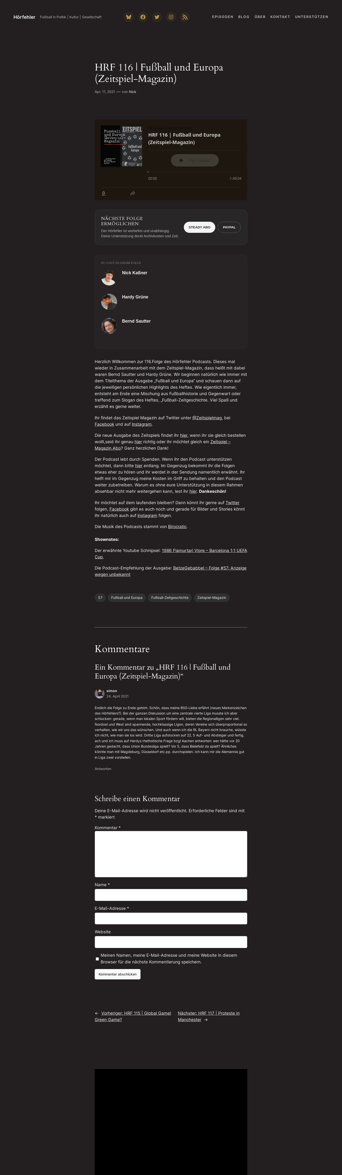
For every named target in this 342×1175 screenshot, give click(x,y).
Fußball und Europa (126, 597)
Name (102, 884)
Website (103, 931)
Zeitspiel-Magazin (211, 597)
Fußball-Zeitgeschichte (169, 597)
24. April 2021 (118, 696)
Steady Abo (199, 227)
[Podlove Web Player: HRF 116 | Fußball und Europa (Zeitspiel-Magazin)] (171, 159)
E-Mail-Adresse (112, 908)
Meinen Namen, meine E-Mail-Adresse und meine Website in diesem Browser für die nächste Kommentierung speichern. (169, 958)
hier (183, 435)
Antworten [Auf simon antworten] (103, 769)
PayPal (229, 227)
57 (100, 597)
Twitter (232, 502)
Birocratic (177, 526)
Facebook (104, 424)
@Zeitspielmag (207, 417)
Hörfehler (24, 17)
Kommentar (108, 827)
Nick (132, 92)
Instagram (142, 424)
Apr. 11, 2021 (105, 92)
